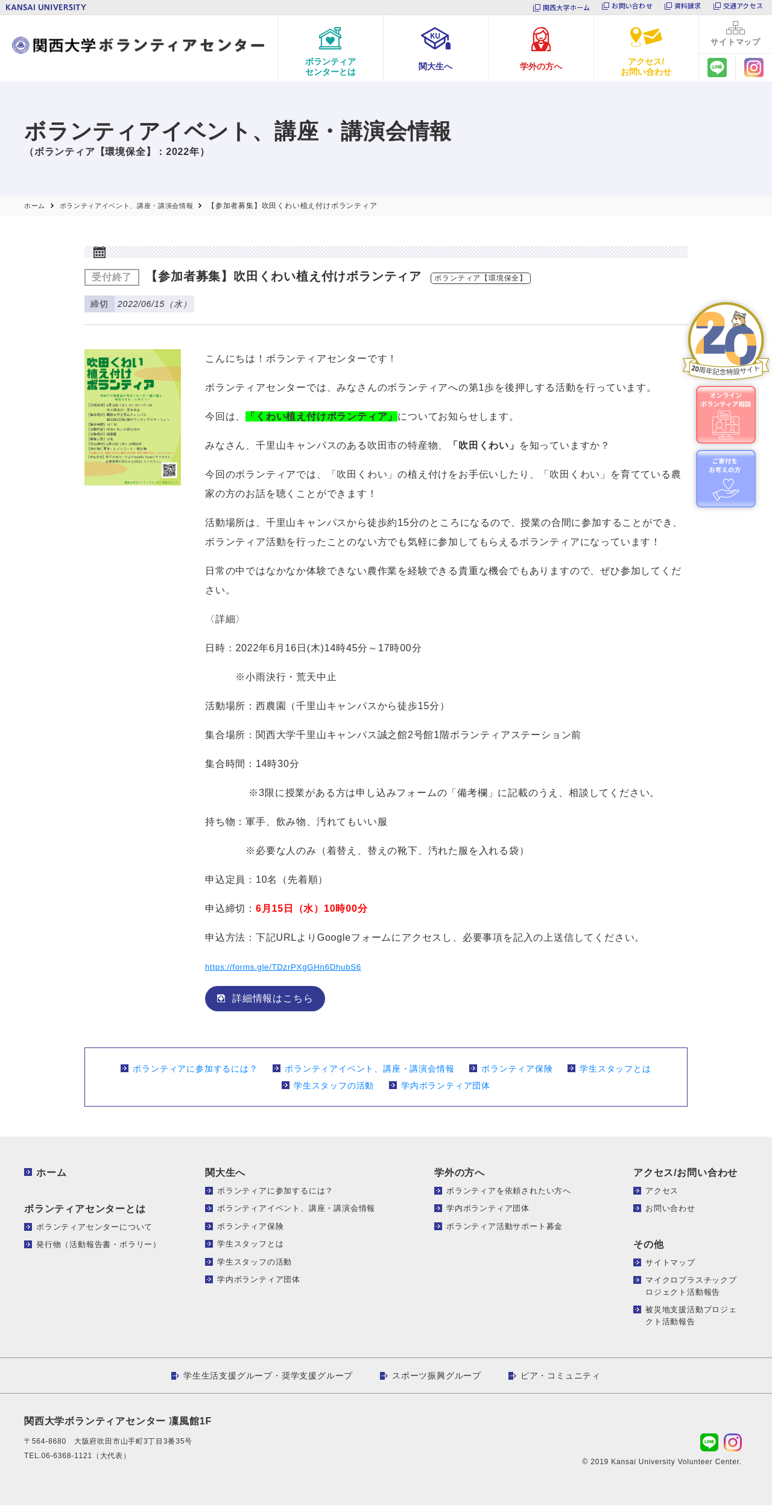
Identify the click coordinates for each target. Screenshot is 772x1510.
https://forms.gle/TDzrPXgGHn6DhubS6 (299, 970)
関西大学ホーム (566, 7)
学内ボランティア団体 (445, 1090)
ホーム (51, 1177)
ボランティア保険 (516, 1073)
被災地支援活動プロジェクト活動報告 (691, 1320)
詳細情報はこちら (272, 1002)
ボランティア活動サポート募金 (504, 1230)
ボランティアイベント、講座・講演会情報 (369, 1073)
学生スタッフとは (615, 1073)
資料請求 (687, 7)
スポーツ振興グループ (436, 1380)
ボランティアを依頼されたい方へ (508, 1194)
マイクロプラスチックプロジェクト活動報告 (691, 1290)
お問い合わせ (632, 7)
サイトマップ (670, 1266)
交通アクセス (743, 7)
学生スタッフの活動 (334, 1090)
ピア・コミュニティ (560, 1380)
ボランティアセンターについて (94, 1231)
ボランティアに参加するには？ (195, 1073)
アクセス (662, 1194)
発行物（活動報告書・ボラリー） (98, 1249)
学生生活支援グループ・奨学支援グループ (268, 1380)
